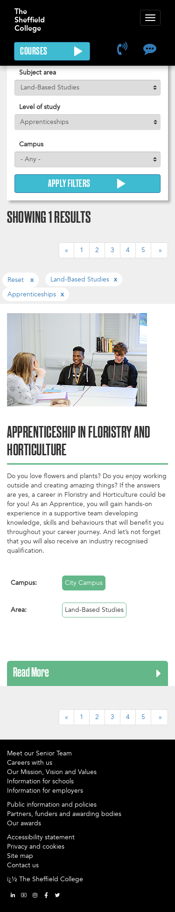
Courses (52, 51)
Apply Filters (87, 184)
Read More (31, 673)
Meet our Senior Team (39, 753)
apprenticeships (31, 294)
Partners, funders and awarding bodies (64, 814)
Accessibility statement (41, 837)
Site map (20, 856)
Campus (31, 144)
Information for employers (45, 791)
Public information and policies (52, 805)
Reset (16, 280)
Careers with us (29, 763)
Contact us (23, 865)
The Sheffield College (29, 15)
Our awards (24, 823)
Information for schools (40, 781)
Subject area (37, 72)
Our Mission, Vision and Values (52, 772)
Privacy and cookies (35, 846)
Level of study (39, 107)
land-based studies (79, 279)
